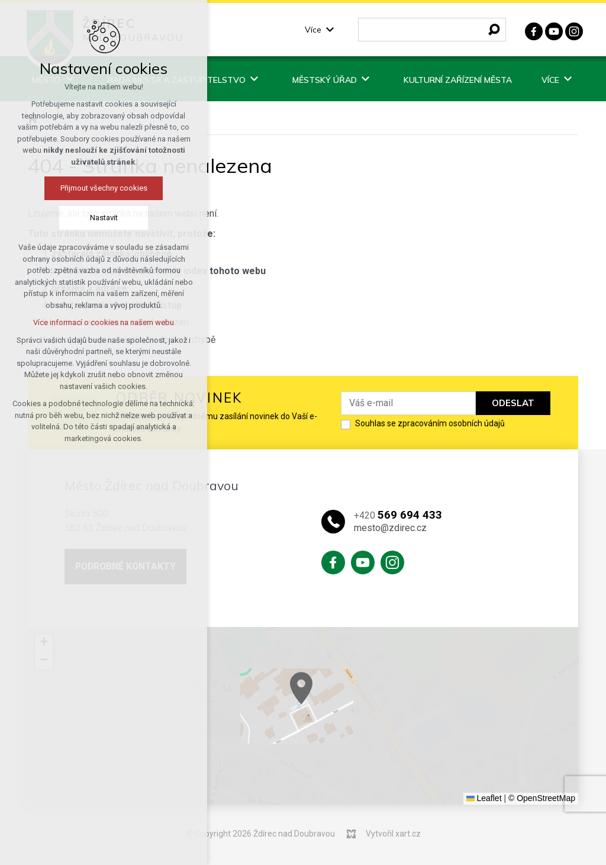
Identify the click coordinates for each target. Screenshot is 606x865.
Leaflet (484, 798)
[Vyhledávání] (494, 29)
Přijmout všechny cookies (102, 188)
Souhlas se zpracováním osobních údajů (430, 423)
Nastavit (102, 217)
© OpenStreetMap (541, 798)
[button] (406, 720)
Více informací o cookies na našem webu (101, 322)
